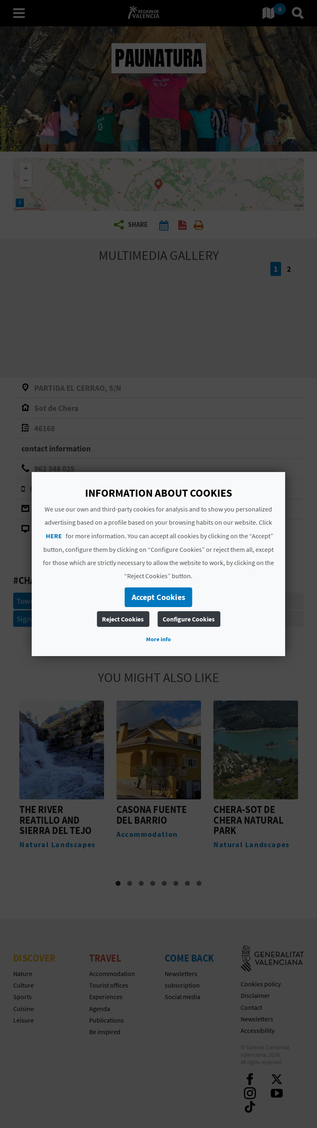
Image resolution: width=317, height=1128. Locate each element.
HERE (54, 536)
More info (158, 639)
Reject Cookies (123, 619)
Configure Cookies (189, 619)
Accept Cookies (158, 597)
